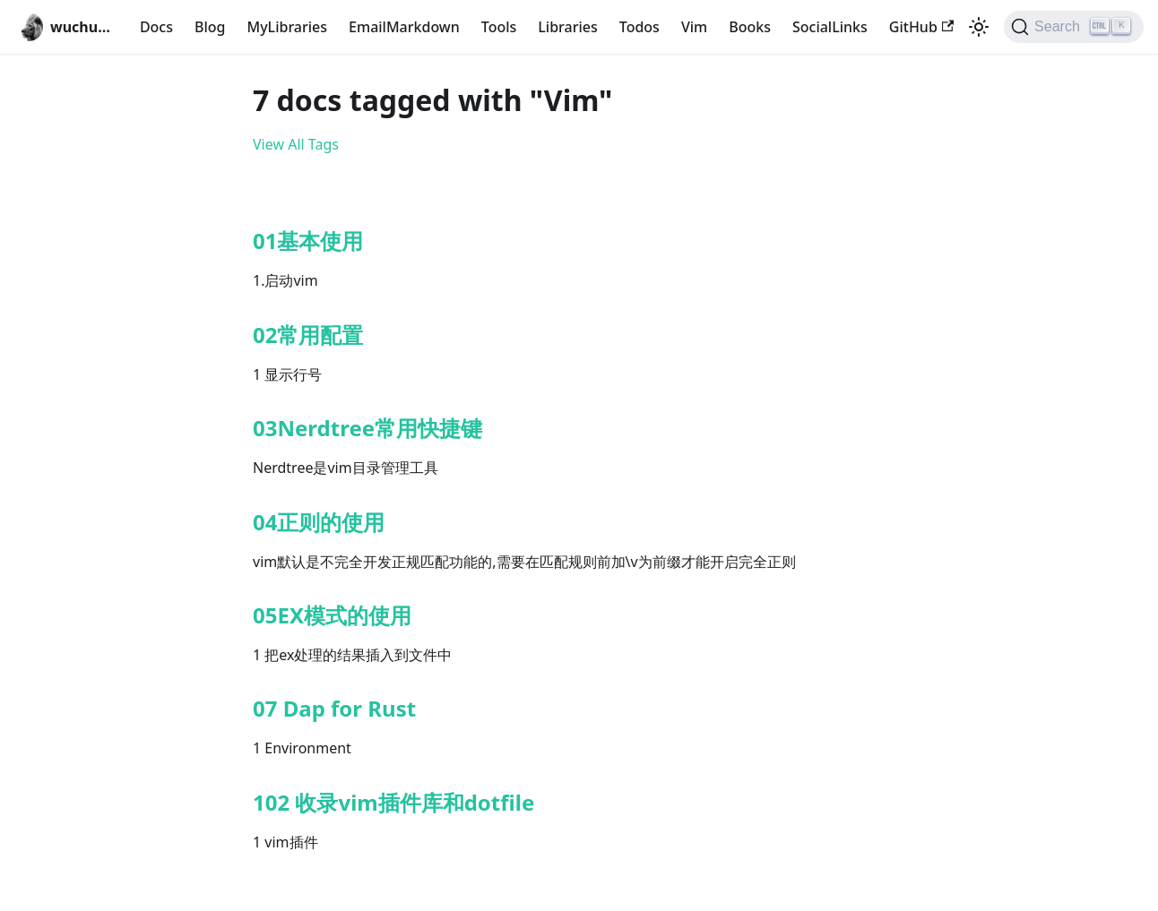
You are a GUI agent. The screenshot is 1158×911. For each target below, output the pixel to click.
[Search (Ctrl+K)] (1074, 27)
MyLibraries (286, 27)
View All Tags (296, 144)
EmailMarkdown (404, 27)
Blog (209, 27)
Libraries (567, 27)
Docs (156, 27)
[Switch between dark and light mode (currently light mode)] (978, 27)
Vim (694, 27)
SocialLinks (830, 27)
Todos (639, 27)
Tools (499, 27)
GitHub (921, 27)
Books (750, 27)
